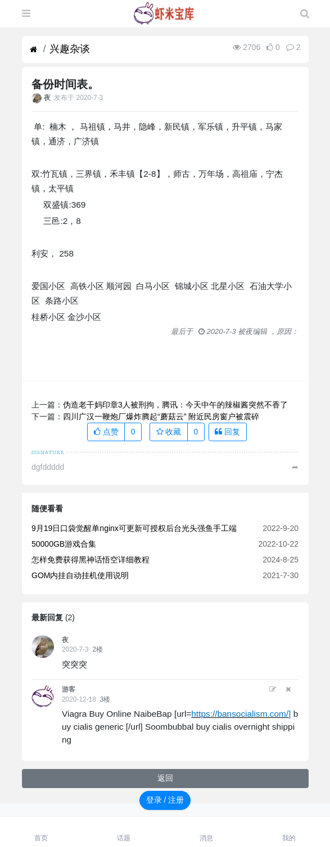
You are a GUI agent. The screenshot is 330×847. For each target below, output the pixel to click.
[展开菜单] (26, 14)
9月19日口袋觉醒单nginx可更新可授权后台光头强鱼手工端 (134, 528)
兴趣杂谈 (69, 48)
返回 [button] (165, 777)
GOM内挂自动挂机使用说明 (80, 575)
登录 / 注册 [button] (165, 799)
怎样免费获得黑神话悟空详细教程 (90, 559)
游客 (68, 689)
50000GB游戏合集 (63, 543)
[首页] (33, 50)
